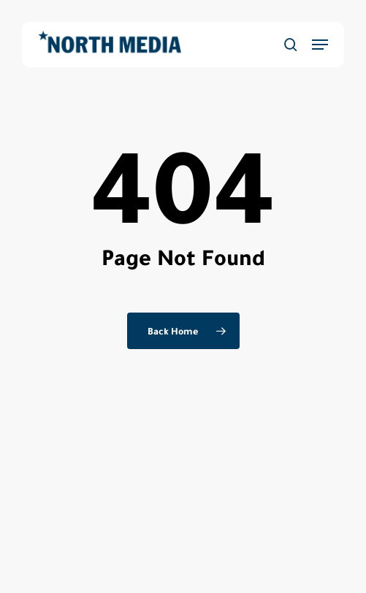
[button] (320, 44)
